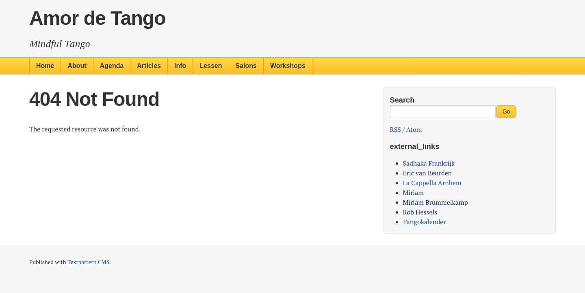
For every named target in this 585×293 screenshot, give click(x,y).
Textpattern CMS (88, 262)
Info (180, 65)
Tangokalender (424, 221)
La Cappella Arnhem (432, 182)
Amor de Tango (97, 18)
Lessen (210, 65)
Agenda (112, 65)
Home (45, 65)
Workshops (288, 65)
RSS (395, 129)
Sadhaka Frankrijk (429, 163)
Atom (414, 129)
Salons (246, 65)
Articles (149, 65)
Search (402, 100)
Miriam (413, 192)
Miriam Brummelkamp (435, 202)
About (76, 65)
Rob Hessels (420, 212)
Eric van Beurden (427, 172)
